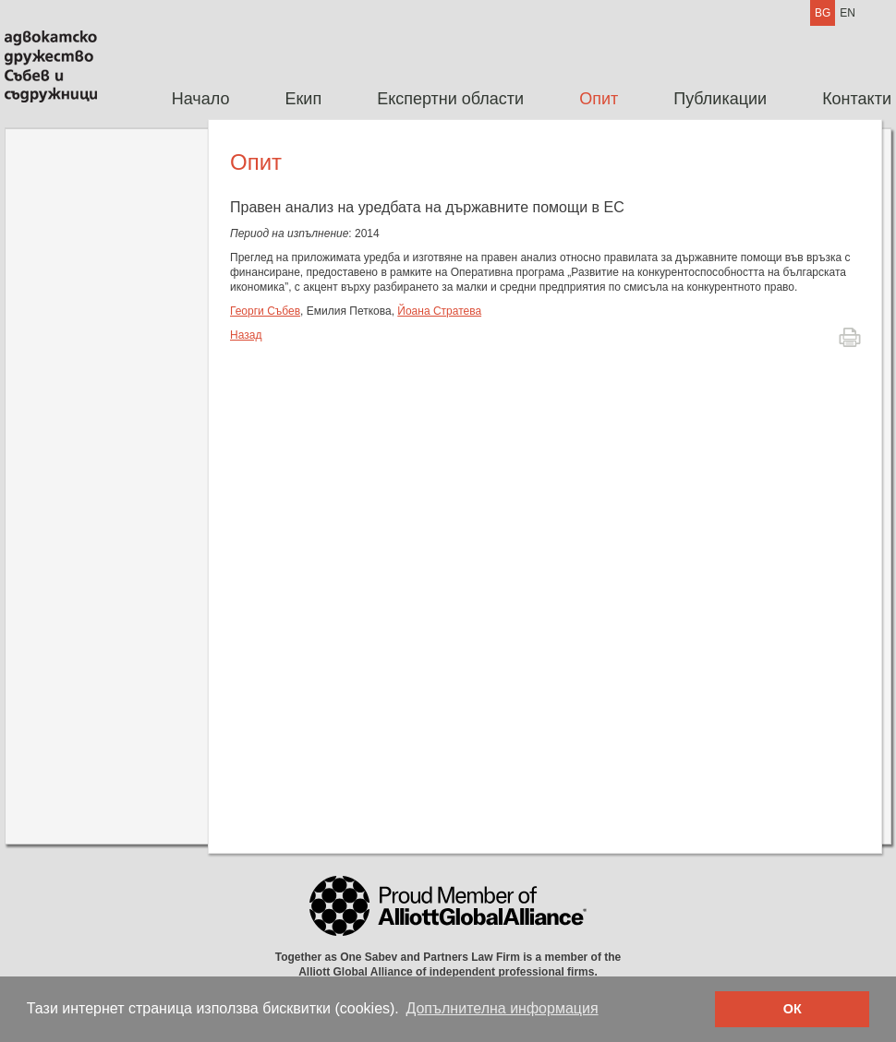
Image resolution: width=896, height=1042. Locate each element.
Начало (201, 99)
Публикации (720, 99)
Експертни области (450, 99)
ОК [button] (792, 1008)
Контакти (856, 99)
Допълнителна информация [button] (502, 1008)
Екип (303, 99)
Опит (598, 99)
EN (847, 12)
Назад (245, 335)
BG (822, 12)
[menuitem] (201, 99)
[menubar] (517, 99)
